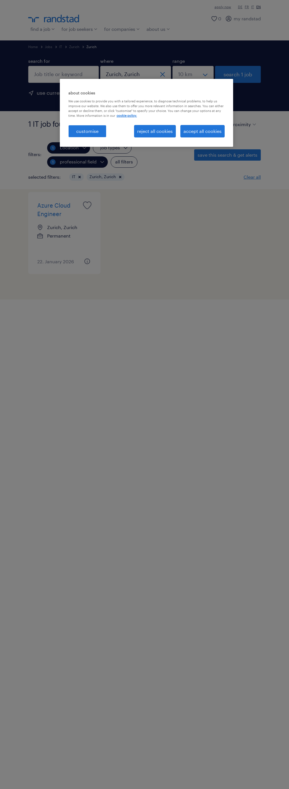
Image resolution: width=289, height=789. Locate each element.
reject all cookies (155, 131)
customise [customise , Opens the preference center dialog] (87, 131)
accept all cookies (202, 131)
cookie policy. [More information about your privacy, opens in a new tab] (127, 115)
